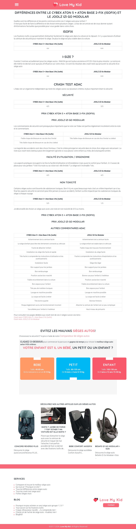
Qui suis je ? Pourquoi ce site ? (28, 487)
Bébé (37, 369)
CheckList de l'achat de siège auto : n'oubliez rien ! (36, 512)
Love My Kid (70, 4)
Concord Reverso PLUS (26, 446)
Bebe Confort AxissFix (80, 446)
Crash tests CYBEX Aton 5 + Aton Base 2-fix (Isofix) (33, 317)
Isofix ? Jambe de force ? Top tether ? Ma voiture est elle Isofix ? (53, 429)
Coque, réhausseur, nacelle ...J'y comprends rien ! (36, 510)
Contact (111, 505)
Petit (73, 369)
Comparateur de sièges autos (74, 336)
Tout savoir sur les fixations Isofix (30, 508)
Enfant (109, 369)
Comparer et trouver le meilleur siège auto (33, 485)
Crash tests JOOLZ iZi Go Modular (26, 319)
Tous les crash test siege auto (28, 491)
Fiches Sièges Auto (23, 493)
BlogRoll (19, 514)
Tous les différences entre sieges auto (31, 489)
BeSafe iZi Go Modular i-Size (107, 447)
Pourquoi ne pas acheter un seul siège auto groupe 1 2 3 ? (39, 505)
